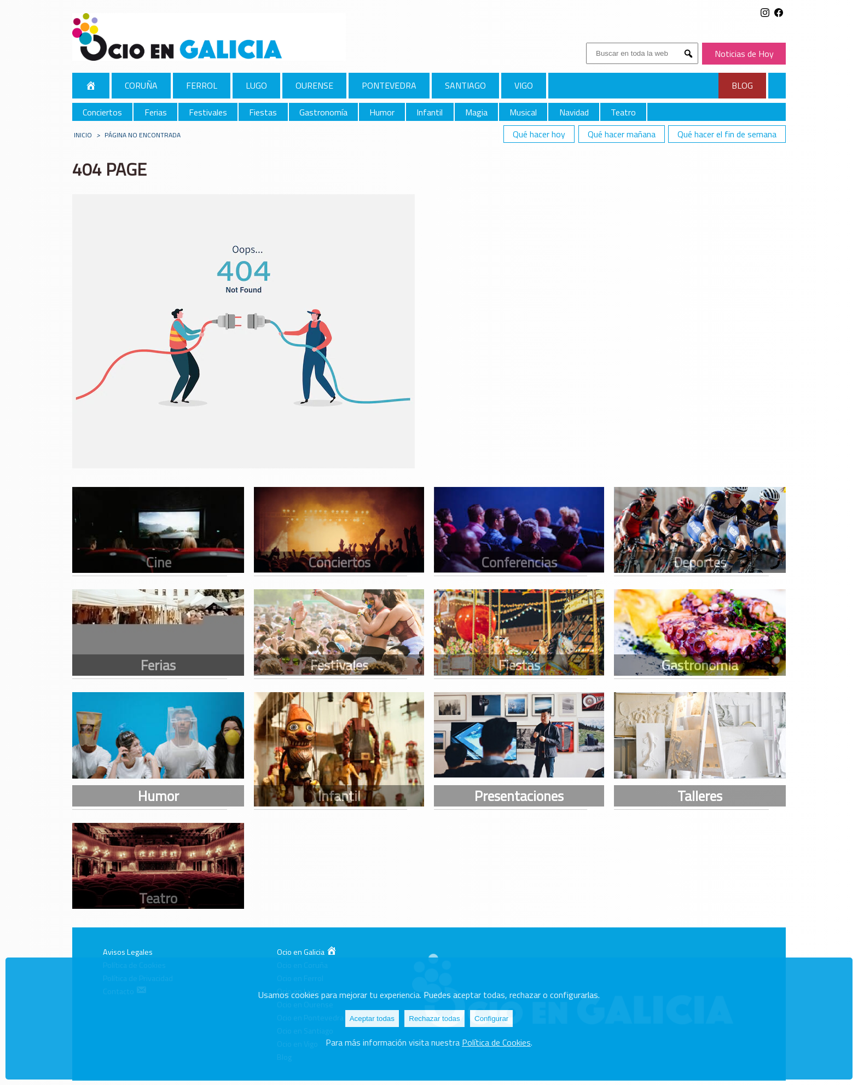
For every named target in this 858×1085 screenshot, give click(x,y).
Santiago (465, 85)
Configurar (491, 1018)
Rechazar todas (434, 1018)
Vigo (523, 85)
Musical (523, 112)
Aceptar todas (372, 1018)
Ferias (155, 112)
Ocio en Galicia (307, 952)
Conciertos (102, 112)
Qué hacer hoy (539, 134)
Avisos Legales (128, 952)
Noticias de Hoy (744, 53)
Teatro (623, 112)
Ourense (314, 85)
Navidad (574, 112)
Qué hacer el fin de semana (726, 134)
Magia (476, 112)
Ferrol (201, 85)
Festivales (208, 112)
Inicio (83, 135)
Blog (742, 85)
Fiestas (263, 112)
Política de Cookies (496, 1042)
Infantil (429, 112)
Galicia (90, 85)
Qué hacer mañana (622, 134)
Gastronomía (323, 112)
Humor (382, 112)
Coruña (141, 85)
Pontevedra (389, 85)
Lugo (256, 85)
